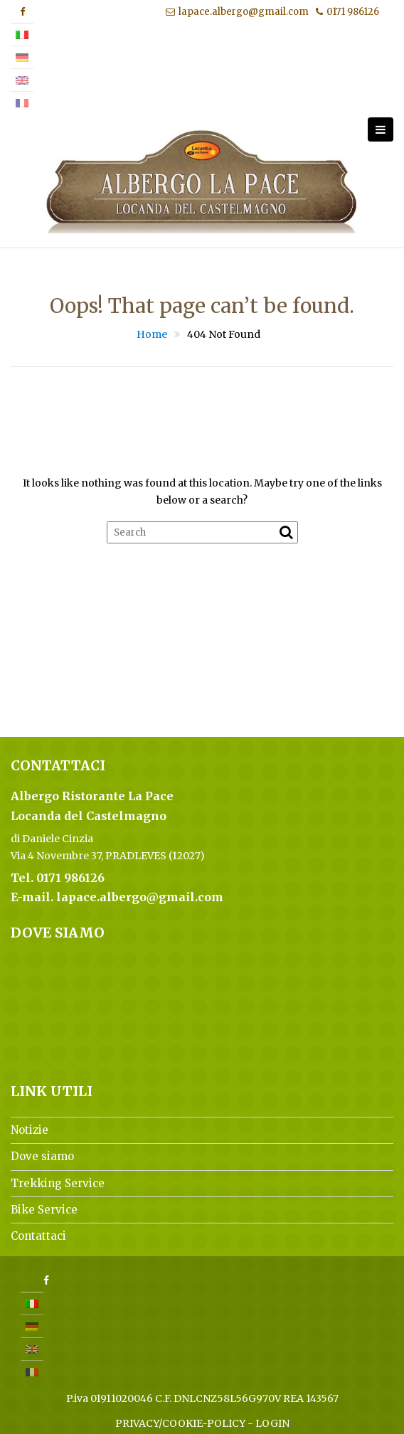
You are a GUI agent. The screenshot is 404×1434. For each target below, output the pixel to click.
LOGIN (272, 1423)
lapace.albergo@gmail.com (237, 12)
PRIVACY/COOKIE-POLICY (180, 1423)
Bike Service (44, 1209)
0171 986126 (347, 12)
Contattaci (38, 1236)
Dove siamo (42, 1156)
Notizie (29, 1130)
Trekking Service (58, 1183)
